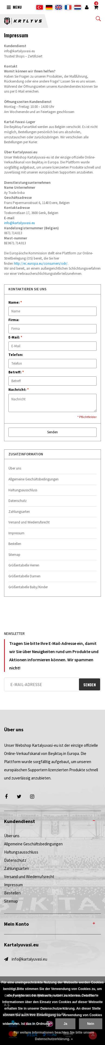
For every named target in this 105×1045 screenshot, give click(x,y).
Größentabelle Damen (24, 576)
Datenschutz (17, 500)
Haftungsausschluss (22, 490)
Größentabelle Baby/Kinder (28, 587)
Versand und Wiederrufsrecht (29, 522)
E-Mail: (15, 337)
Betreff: (16, 372)
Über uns (14, 468)
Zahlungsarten (19, 511)
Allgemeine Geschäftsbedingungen (33, 479)
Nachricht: (18, 389)
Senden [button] (52, 432)
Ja (65, 1024)
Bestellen (14, 543)
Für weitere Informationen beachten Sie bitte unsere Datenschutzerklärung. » (54, 1036)
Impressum (16, 533)
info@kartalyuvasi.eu (19, 223)
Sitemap (14, 554)
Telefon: (15, 354)
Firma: (13, 320)
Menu (14, 7)
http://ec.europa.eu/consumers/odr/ (41, 263)
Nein (90, 1024)
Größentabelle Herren (23, 565)
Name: (15, 302)
